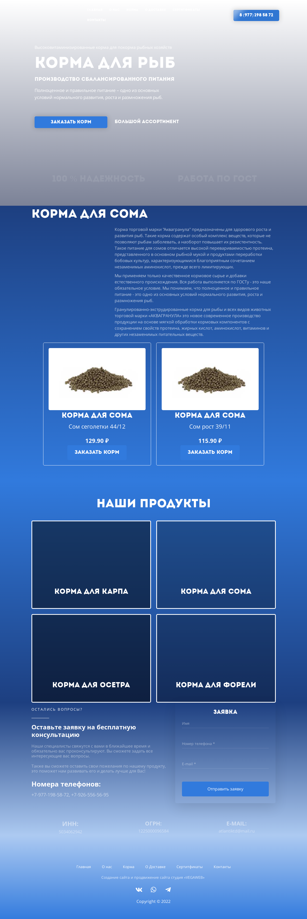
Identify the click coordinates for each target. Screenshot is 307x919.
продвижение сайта (152, 877)
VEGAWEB (194, 877)
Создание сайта (115, 877)
